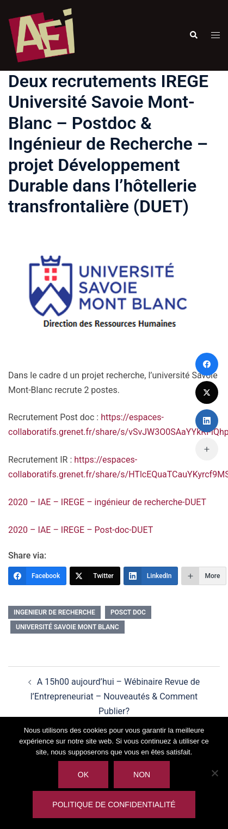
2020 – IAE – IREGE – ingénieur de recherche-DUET (107, 502)
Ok (83, 774)
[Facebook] (37, 576)
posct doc (128, 612)
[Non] (214, 772)
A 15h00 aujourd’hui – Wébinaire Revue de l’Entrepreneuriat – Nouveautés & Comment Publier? (115, 696)
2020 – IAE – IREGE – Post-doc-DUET (80, 530)
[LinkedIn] (151, 576)
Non (141, 774)
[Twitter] (95, 576)
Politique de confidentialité (113, 804)
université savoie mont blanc (67, 627)
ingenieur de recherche (54, 612)
